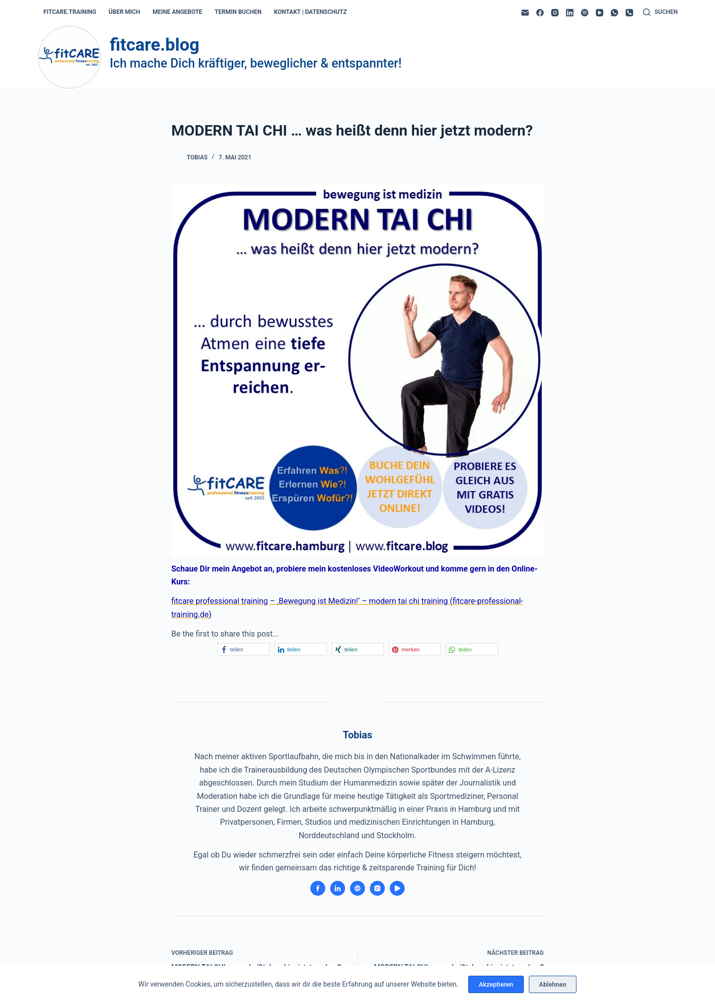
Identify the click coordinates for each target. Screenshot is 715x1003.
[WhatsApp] (614, 12)
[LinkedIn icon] (337, 888)
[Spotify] (584, 12)
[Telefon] (629, 12)
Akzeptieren (496, 984)
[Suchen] (660, 12)
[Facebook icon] (317, 888)
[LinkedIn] (569, 12)
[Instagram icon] (377, 888)
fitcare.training (70, 11)
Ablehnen (553, 984)
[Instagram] (555, 12)
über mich (124, 11)
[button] (243, 649)
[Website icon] (357, 888)
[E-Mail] (525, 12)
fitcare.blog (154, 45)
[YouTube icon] (397, 888)
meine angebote (177, 11)
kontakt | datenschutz (310, 11)
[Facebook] (540, 12)
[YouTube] (599, 12)
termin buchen (237, 11)
